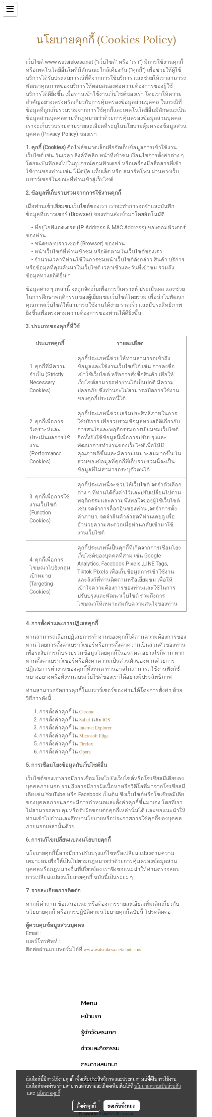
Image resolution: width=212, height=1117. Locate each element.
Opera (85, 751)
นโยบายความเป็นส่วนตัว (157, 1086)
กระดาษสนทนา (99, 1064)
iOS (106, 719)
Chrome (86, 711)
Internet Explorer (95, 727)
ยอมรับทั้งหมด (122, 1106)
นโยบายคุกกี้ (48, 1093)
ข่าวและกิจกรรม (100, 1048)
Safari (84, 719)
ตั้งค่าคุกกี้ (86, 1106)
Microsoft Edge (94, 735)
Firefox (86, 743)
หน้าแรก (91, 1016)
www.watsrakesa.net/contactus (112, 949)
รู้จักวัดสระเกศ (98, 1032)
